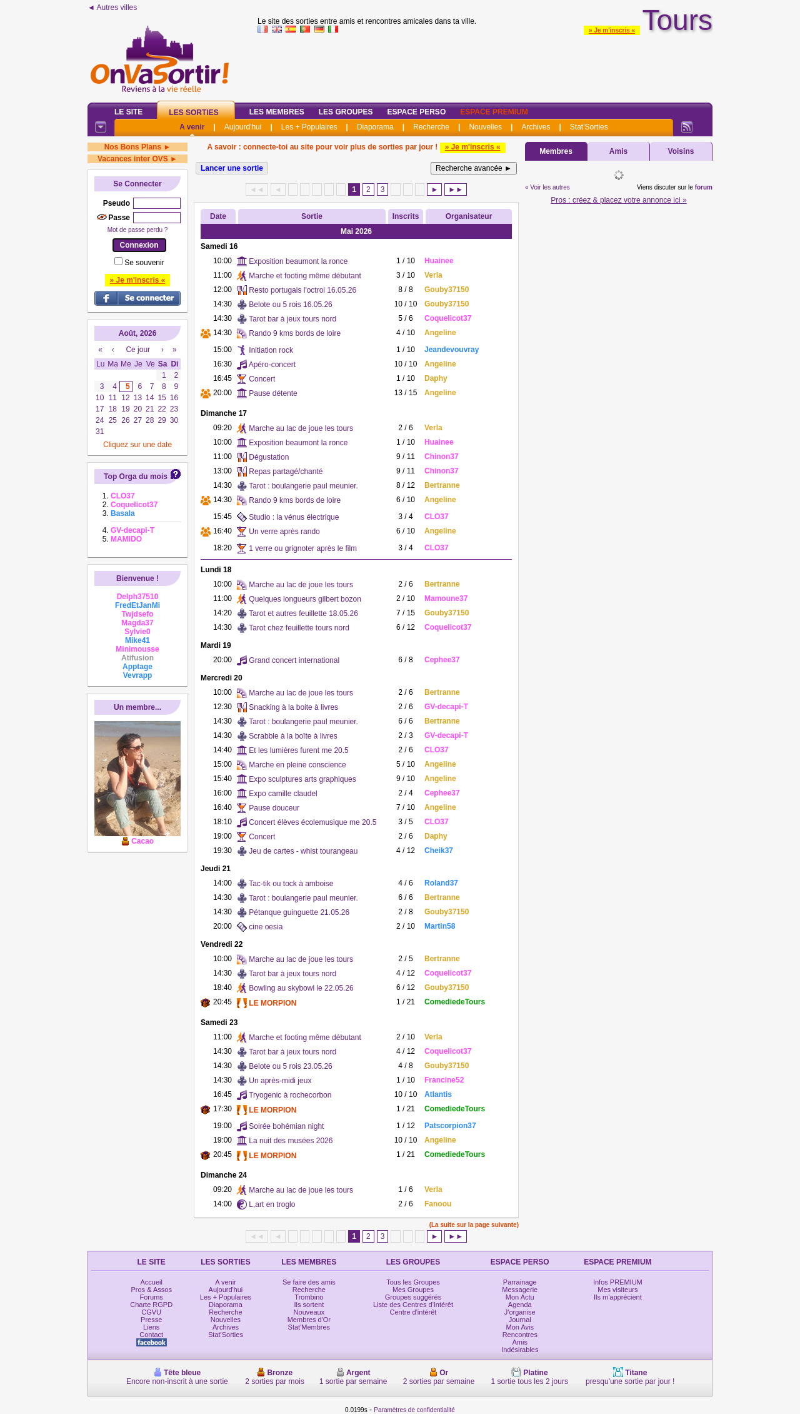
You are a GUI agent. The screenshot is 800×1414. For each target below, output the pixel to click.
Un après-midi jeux (280, 1080)
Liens (151, 1327)
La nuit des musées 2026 (290, 1140)
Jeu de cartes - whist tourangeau (303, 851)
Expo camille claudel (283, 793)
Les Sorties (193, 112)
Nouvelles (485, 127)
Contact (151, 1334)
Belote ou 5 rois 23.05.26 (290, 1066)
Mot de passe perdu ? (138, 229)
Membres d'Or (309, 1319)
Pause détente (273, 393)
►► (455, 189)
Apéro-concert (272, 364)
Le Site (128, 112)
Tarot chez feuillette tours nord (299, 628)
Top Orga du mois (136, 476)
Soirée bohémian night (286, 1126)
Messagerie (520, 1289)
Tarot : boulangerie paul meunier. (303, 486)
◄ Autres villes (112, 7)
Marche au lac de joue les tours (301, 428)
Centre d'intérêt (413, 1312)
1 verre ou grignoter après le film (303, 548)
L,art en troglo (272, 1204)
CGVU (151, 1312)
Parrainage (520, 1282)
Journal (520, 1319)
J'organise (520, 1312)
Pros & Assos (151, 1289)
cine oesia (265, 926)
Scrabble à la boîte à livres (293, 736)
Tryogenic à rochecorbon (290, 1095)
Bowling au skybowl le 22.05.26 (301, 988)
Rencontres (520, 1334)
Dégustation (269, 457)
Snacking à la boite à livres (293, 707)
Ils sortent (309, 1304)
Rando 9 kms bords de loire (295, 333)
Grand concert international (294, 660)
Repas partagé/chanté (285, 471)
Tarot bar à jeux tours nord (292, 319)
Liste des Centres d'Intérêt (413, 1304)
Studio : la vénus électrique (294, 517)
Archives (535, 127)
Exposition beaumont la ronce (298, 261)
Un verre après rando (284, 531)
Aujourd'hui (243, 127)
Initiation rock (271, 350)
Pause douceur (274, 808)
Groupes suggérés (413, 1297)
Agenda (520, 1304)
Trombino (308, 1297)
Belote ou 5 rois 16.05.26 (290, 304)
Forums (151, 1297)
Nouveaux (309, 1312)
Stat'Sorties (589, 127)
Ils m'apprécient (618, 1297)
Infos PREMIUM (617, 1282)
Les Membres (276, 112)
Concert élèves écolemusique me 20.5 (312, 822)
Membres (555, 151)
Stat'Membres (309, 1327)
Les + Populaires (309, 127)
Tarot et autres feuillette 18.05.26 (303, 613)
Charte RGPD (151, 1304)
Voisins (681, 151)
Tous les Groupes (413, 1282)
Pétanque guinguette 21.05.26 (299, 912)
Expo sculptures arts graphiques (302, 779)
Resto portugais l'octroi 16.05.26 (302, 290)
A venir (191, 127)
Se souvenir (144, 262)
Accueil (151, 1282)
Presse (151, 1319)
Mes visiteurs (618, 1289)
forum (703, 187)
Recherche (431, 127)
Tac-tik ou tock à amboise (291, 883)
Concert (262, 379)
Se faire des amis (309, 1282)
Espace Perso (416, 112)
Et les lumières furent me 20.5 (298, 750)
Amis (618, 151)
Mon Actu (520, 1297)
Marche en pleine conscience (297, 764)
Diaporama (375, 127)
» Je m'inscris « (612, 30)
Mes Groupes (413, 1289)
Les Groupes (346, 112)
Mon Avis (520, 1327)
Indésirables (519, 1349)
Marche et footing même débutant (305, 275)
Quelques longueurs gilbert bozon (305, 599)
